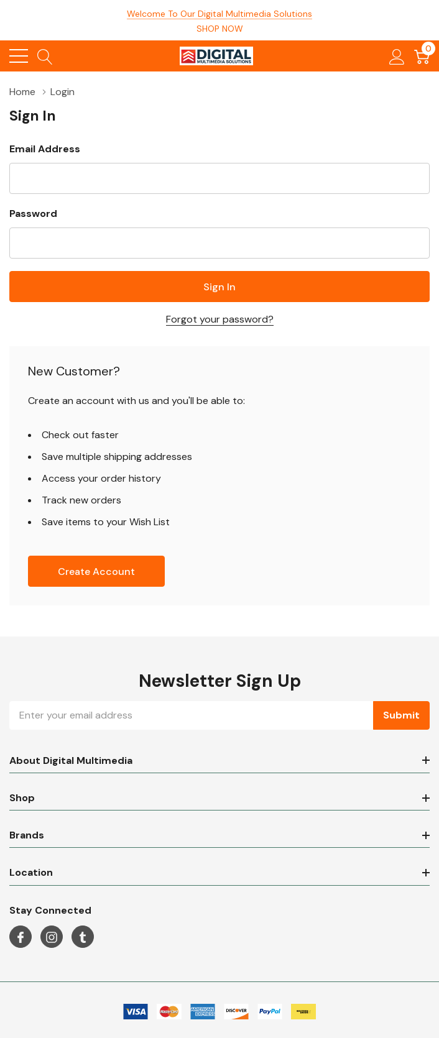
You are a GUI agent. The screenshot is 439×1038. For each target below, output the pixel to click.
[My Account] (397, 56)
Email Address (44, 148)
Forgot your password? (220, 319)
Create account (96, 571)
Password (33, 213)
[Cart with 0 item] (422, 56)
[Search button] (45, 56)
